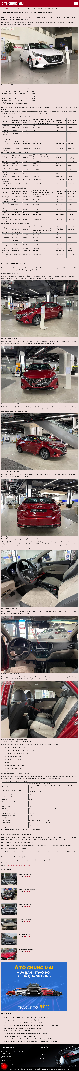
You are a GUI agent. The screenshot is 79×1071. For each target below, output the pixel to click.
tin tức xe (13, 9)
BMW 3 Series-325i (25, 919)
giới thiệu (42, 1055)
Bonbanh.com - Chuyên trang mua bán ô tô (55, 1069)
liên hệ (42, 1062)
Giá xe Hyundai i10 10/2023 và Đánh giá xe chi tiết (20, 1036)
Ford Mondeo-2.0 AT (25, 934)
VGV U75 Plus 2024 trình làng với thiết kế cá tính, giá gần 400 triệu (26, 1033)
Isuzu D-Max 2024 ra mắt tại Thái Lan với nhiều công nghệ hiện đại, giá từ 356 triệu (31, 1041)
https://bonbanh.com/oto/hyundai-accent (18, 865)
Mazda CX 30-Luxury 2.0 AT (27, 949)
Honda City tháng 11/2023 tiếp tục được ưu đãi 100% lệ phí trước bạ (26, 1017)
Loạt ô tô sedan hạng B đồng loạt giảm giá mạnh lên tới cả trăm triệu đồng (28, 1039)
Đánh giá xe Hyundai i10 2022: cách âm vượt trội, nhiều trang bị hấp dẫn (27, 1020)
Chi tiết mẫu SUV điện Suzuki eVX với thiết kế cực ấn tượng (23, 1028)
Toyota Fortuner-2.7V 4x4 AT (28, 889)
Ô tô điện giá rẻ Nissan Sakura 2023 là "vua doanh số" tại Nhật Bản (26, 1031)
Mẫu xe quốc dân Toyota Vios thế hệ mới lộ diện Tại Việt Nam (24, 1023)
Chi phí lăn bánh (7, 215)
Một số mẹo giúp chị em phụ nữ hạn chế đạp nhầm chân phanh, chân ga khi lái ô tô (31, 1025)
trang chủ (4, 9)
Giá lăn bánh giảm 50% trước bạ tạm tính (6, 148)
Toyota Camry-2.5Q (25, 874)
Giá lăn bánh (5, 144)
